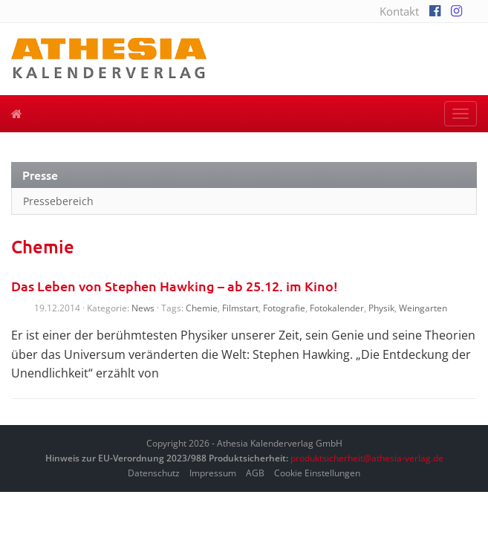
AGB (255, 473)
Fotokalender (337, 308)
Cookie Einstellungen (317, 473)
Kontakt (399, 11)
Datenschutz (154, 473)
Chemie (202, 308)
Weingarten (423, 308)
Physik (381, 308)
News (142, 308)
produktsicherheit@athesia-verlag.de (366, 458)
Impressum (212, 473)
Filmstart (240, 308)
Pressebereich (58, 201)
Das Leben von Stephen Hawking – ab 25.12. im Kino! (174, 285)
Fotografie (284, 308)
